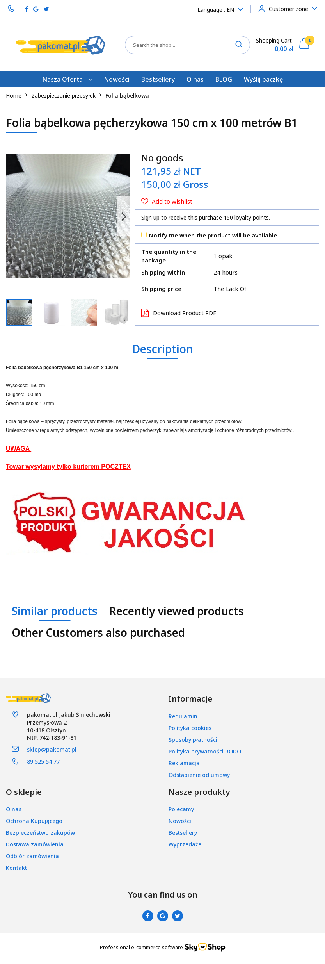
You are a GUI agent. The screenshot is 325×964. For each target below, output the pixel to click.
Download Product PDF (178, 313)
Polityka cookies (190, 728)
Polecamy (181, 809)
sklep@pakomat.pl (51, 749)
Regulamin (183, 716)
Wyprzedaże (185, 844)
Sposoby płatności (193, 739)
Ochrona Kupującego (34, 821)
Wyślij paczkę (263, 79)
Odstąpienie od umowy (199, 774)
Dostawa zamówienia (35, 844)
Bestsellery (158, 79)
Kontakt (16, 867)
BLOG (223, 79)
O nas (195, 79)
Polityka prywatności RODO (205, 751)
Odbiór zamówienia (32, 856)
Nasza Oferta (67, 79)
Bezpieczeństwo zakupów (40, 832)
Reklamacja (184, 763)
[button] (190, 699)
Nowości (117, 79)
